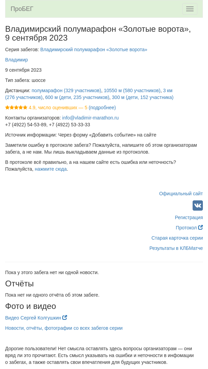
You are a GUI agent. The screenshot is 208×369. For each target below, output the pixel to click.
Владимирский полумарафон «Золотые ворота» (93, 49)
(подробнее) (102, 107)
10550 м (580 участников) (132, 90)
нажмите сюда (51, 169)
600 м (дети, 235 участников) (77, 97)
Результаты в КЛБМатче (176, 248)
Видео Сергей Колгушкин (36, 318)
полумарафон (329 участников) (66, 90)
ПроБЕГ (22, 8)
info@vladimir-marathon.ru (90, 117)
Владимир (16, 59)
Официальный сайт (181, 193)
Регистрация (189, 217)
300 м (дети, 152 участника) (142, 97)
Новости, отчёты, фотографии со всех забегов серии (63, 328)
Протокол (189, 227)
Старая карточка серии (177, 238)
